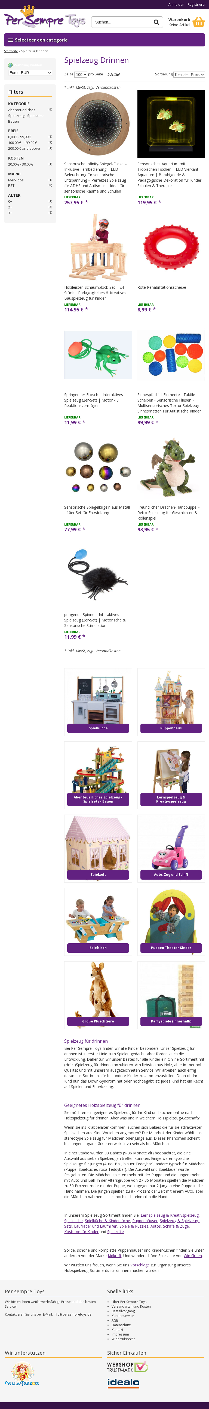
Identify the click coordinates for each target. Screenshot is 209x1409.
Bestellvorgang (123, 1311)
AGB (115, 1320)
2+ (10, 207)
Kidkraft (114, 1255)
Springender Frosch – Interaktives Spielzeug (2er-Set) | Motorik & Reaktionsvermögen (93, 400)
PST (11, 185)
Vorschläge (140, 1264)
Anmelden (176, 4)
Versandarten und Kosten (131, 1306)
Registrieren (197, 4)
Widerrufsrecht (123, 1339)
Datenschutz (121, 1325)
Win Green (193, 1255)
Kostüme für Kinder (81, 1231)
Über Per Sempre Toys (129, 1301)
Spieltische (73, 1220)
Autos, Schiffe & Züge (169, 1226)
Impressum (120, 1334)
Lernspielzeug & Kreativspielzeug (170, 1215)
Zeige (68, 74)
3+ (10, 212)
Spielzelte (115, 1231)
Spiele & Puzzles (133, 1226)
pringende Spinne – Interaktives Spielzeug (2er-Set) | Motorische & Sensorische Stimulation (95, 620)
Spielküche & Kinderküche (107, 1220)
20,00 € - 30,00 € (20, 164)
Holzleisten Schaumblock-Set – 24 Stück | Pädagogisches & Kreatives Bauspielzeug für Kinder (95, 293)
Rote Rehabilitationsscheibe (161, 287)
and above (24, 148)
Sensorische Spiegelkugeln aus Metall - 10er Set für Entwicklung (97, 510)
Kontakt (117, 1329)
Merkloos (16, 180)
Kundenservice (123, 1315)
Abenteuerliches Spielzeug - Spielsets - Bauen (26, 115)
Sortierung (164, 74)
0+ (10, 201)
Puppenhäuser (145, 1220)
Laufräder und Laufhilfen (95, 1226)
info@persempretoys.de (72, 1314)
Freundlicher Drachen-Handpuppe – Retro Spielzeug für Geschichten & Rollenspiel (168, 513)
